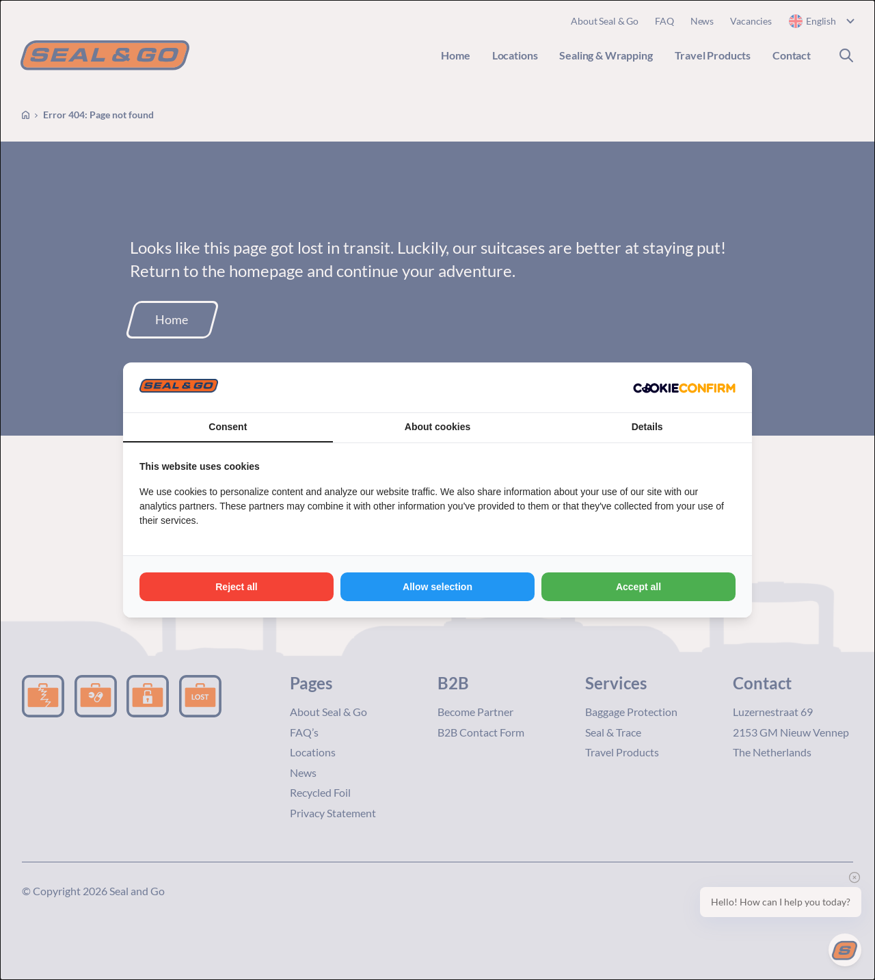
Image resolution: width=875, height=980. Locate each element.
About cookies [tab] (437, 426)
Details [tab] (647, 426)
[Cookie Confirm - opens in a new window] (684, 388)
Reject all (236, 586)
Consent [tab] (227, 426)
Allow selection (437, 586)
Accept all (638, 586)
